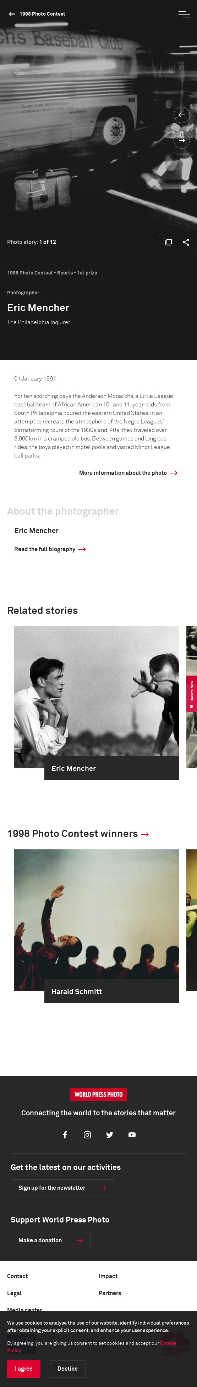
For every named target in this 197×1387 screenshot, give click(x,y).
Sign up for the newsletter (51, 1188)
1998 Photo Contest (42, 14)
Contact (17, 1276)
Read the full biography (44, 549)
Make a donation (40, 1240)
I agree (24, 1369)
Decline (68, 1369)
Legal (14, 1293)
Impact (108, 1276)
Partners (110, 1293)
